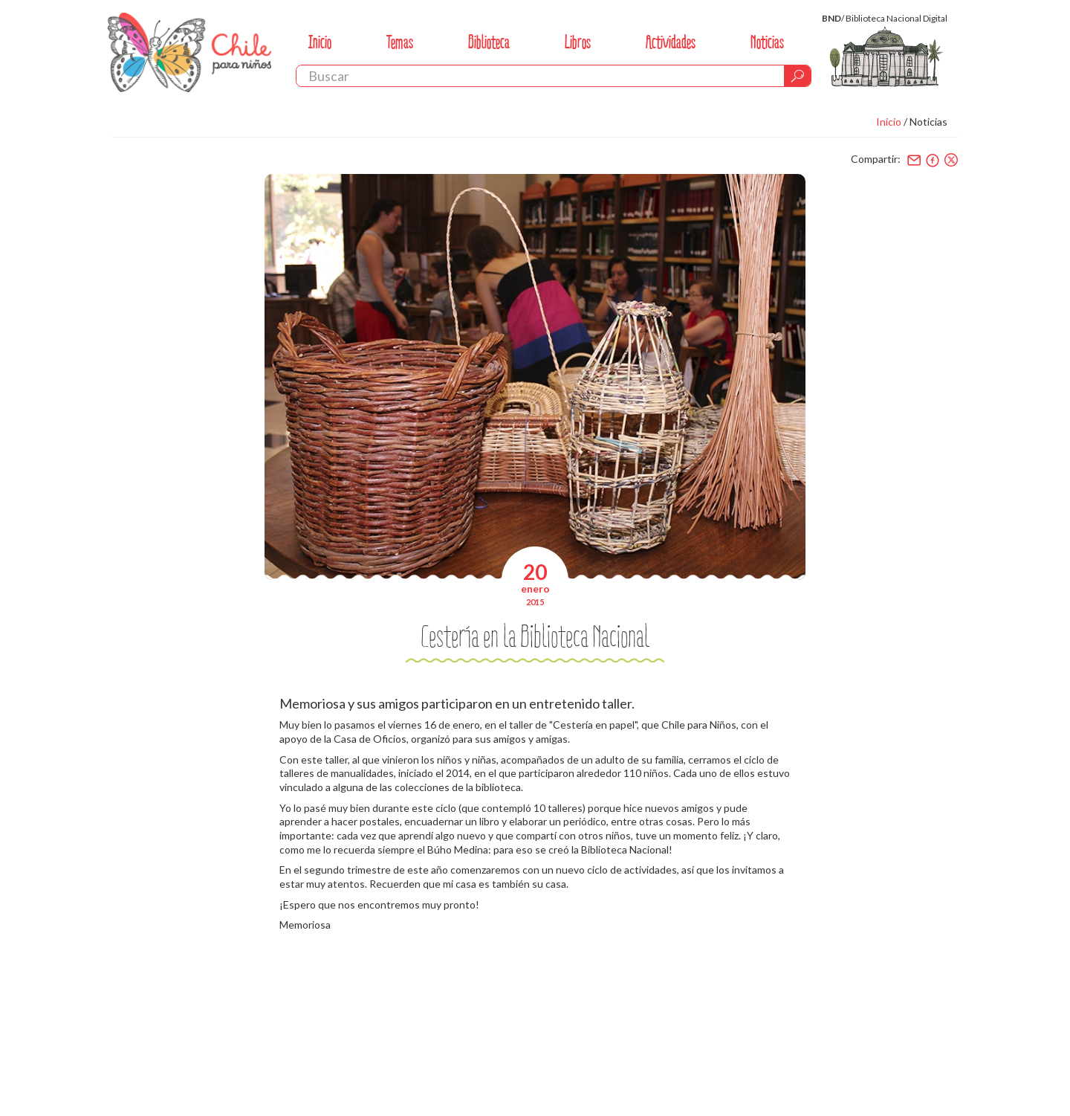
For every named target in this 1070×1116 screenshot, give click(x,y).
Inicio (319, 42)
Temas (399, 42)
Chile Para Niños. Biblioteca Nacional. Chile (189, 52)
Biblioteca (489, 42)
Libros (578, 42)
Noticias (767, 42)
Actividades (671, 42)
